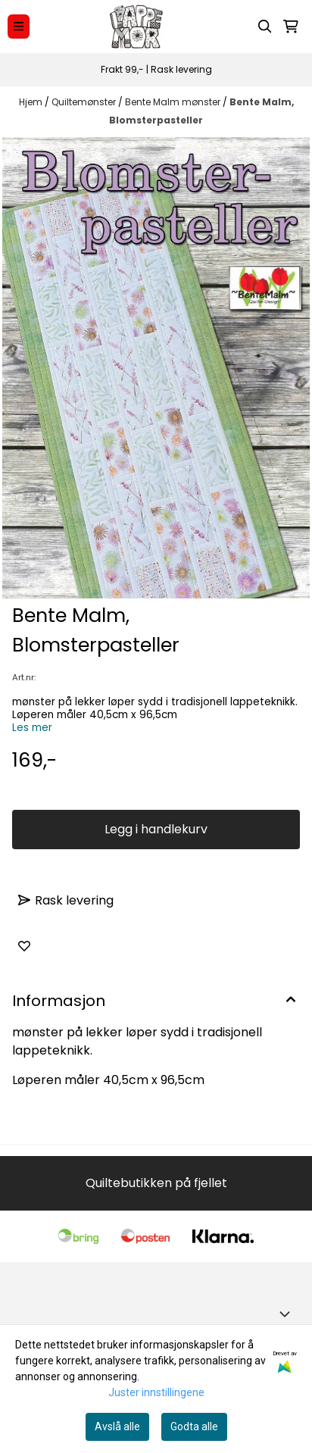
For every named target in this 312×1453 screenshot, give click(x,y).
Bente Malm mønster (174, 101)
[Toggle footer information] (288, 1314)
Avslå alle (117, 1426)
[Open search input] (265, 26)
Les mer (32, 727)
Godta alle (194, 1426)
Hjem (32, 101)
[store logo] (135, 26)
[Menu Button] (19, 26)
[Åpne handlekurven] (290, 26)
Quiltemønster (84, 101)
